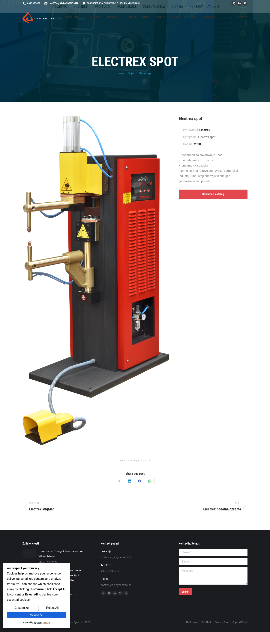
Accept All (36, 614)
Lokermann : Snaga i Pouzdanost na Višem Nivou (60, 554)
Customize (21, 607)
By (125, 460)
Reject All (52, 607)
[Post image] (29, 553)
